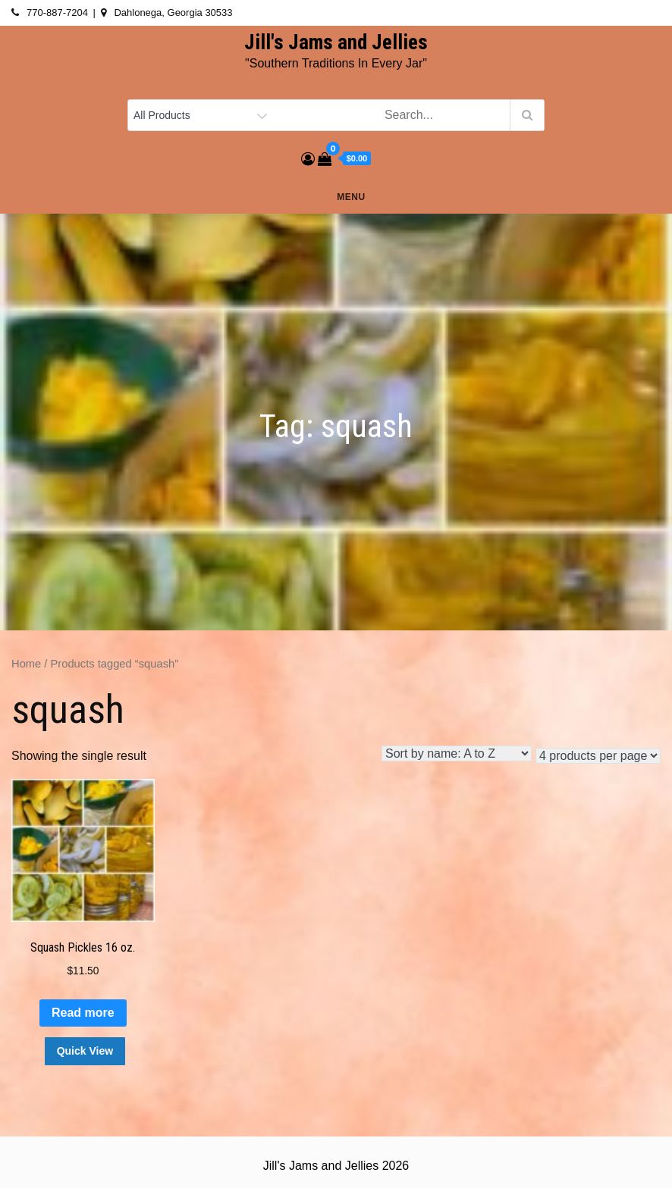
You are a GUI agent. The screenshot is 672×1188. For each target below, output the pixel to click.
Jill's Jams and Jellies (336, 42)
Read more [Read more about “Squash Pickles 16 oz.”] (83, 1012)
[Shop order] (457, 753)
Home (26, 664)
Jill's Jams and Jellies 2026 (336, 1165)
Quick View (85, 1051)
